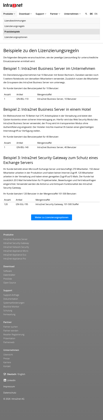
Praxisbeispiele (12, 31)
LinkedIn (10, 380)
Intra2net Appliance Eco (14, 254)
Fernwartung (9, 314)
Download (24, 13)
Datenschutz (9, 392)
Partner (54, 13)
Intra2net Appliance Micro (15, 250)
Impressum (9, 386)
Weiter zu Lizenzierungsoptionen (51, 217)
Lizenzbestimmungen (15, 20)
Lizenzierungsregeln (14, 26)
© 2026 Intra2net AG (13, 398)
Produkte (8, 13)
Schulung (7, 310)
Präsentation (9, 338)
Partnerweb (8, 342)
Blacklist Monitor (11, 306)
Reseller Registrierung (13, 334)
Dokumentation (10, 298)
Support (40, 13)
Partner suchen (10, 326)
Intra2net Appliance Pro (14, 258)
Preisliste (7, 278)
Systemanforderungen (13, 302)
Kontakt (6, 366)
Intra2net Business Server (15, 239)
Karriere (7, 362)
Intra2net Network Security (16, 247)
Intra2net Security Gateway (16, 243)
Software (7, 271)
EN (96, 13)
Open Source (9, 282)
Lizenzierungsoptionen (15, 37)
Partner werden (10, 330)
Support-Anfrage (11, 294)
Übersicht (8, 354)
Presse (6, 358)
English (21, 374)
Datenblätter (9, 274)
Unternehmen (71, 13)
